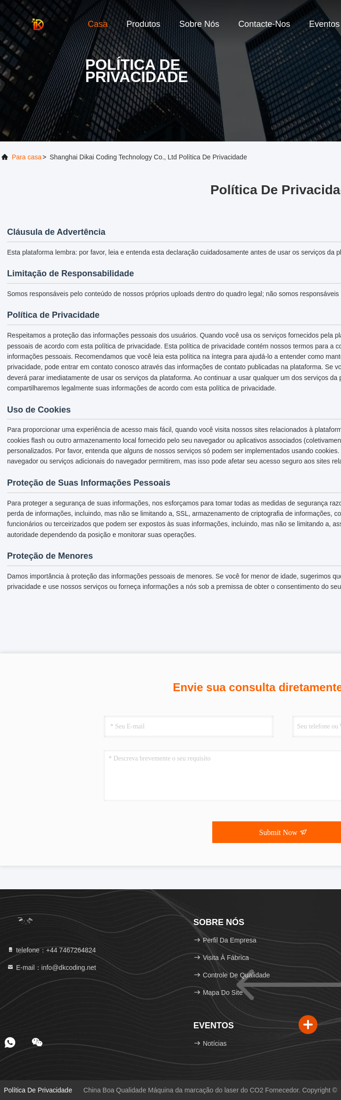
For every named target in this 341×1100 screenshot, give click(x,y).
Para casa (27, 157)
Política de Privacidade (38, 1090)
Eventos (324, 24)
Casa (98, 24)
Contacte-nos (264, 24)
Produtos (143, 24)
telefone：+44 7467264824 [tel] (51, 950)
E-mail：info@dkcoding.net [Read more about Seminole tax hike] (51, 967)
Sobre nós (199, 24)
